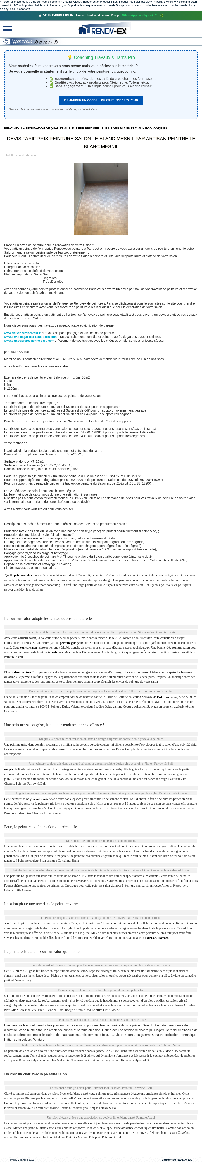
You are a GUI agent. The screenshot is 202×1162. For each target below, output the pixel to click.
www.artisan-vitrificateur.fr (22, 333)
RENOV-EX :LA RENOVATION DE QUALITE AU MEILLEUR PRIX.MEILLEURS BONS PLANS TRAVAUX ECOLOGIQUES (85, 128)
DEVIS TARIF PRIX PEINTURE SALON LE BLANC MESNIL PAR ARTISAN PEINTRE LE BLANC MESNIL (101, 142)
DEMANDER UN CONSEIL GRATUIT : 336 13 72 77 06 (101, 100)
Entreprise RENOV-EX (176, 1159)
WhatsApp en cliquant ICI (140, 15)
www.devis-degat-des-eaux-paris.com (30, 337)
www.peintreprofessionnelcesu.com (29, 340)
